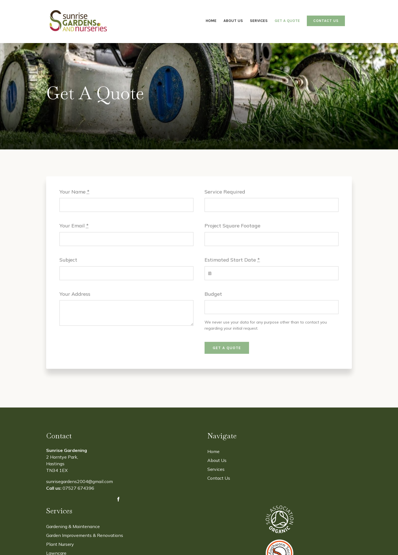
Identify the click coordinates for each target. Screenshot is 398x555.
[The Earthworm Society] (279, 542)
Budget (213, 294)
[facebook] (118, 499)
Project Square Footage (232, 226)
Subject (68, 260)
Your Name (74, 192)
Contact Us (218, 478)
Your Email (74, 226)
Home (213, 451)
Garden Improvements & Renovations (84, 535)
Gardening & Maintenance (73, 526)
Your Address (74, 294)
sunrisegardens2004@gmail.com (79, 481)
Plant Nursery (60, 544)
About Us (217, 460)
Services (216, 469)
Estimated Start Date (232, 260)
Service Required (225, 192)
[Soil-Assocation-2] (279, 508)
